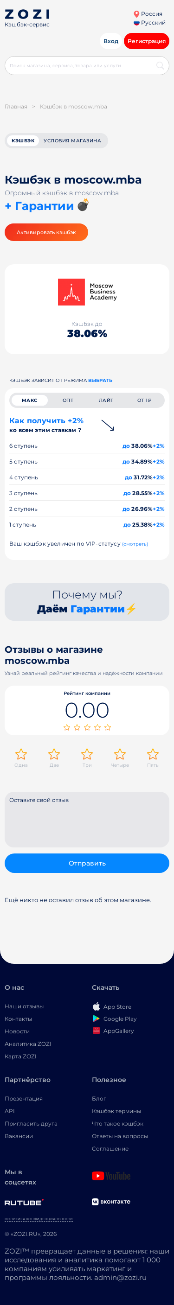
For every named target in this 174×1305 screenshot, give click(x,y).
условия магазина (72, 141)
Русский (150, 22)
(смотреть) (135, 544)
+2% (159, 445)
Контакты (18, 1018)
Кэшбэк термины (116, 1111)
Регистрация (147, 41)
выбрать (100, 380)
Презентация (24, 1098)
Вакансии (19, 1136)
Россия (147, 13)
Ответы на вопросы (120, 1136)
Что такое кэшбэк (117, 1123)
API (10, 1111)
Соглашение (110, 1148)
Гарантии (98, 609)
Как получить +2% (46, 424)
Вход (110, 41)
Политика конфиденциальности (39, 1219)
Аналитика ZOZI (28, 1043)
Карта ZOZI (21, 1056)
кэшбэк (23, 141)
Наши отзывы (24, 1006)
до (126, 445)
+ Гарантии (39, 206)
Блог (99, 1098)
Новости (17, 1031)
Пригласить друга (31, 1123)
